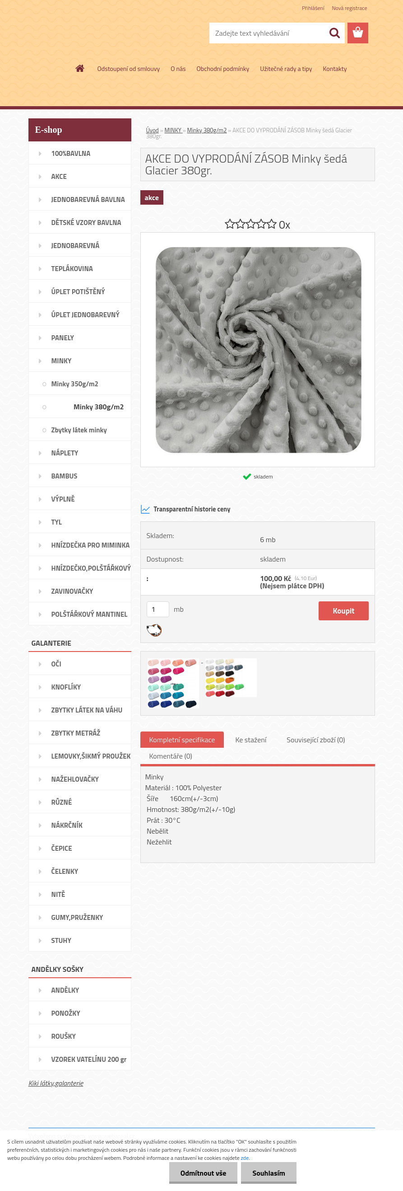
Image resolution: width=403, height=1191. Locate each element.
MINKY (174, 130)
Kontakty (335, 68)
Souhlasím (268, 1173)
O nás (178, 68)
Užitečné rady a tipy (286, 68)
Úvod (152, 130)
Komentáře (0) (170, 755)
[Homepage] (80, 68)
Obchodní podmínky (223, 68)
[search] (334, 33)
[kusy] (158, 609)
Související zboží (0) (316, 739)
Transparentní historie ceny (185, 509)
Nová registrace (349, 8)
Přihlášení (313, 8)
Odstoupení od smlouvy (128, 68)
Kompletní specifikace (182, 739)
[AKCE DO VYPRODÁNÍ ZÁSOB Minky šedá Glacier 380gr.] (258, 236)
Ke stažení (250, 739)
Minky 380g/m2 (207, 130)
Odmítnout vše (204, 1173)
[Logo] (90, 33)
